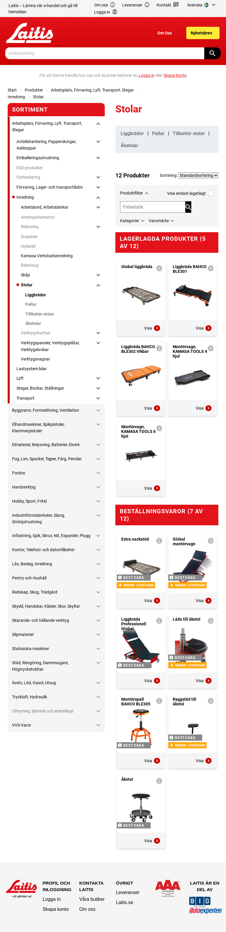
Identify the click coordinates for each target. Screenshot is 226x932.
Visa (152, 328)
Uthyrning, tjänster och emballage (42, 711)
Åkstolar (33, 323)
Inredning (16, 96)
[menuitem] (202, 5)
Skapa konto (56, 909)
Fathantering (28, 177)
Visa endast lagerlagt (190, 193)
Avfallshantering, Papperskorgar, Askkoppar (46, 144)
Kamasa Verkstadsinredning (47, 255)
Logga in (52, 899)
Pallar (30, 304)
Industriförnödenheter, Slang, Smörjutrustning (38, 518)
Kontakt (168, 5)
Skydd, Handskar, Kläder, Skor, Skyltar (46, 606)
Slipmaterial (23, 634)
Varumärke (159, 220)
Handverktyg (24, 487)
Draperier (29, 236)
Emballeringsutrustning (37, 157)
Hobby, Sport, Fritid (29, 501)
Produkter (34, 90)
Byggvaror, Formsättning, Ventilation (45, 410)
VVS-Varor (21, 725)
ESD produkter (29, 167)
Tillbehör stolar (39, 314)
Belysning (30, 226)
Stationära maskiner (30, 648)
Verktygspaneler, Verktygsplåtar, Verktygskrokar (50, 346)
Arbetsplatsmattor (38, 217)
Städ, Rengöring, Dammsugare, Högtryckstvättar (40, 666)
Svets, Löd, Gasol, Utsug (34, 682)
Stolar (38, 96)
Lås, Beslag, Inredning (32, 563)
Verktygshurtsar (36, 332)
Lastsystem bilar (31, 368)
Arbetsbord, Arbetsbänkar (44, 207)
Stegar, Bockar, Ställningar (40, 388)
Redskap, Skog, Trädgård (34, 592)
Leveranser (136, 5)
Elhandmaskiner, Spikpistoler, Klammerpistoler (38, 427)
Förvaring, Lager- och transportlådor (49, 187)
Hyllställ (28, 246)
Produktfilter (131, 193)
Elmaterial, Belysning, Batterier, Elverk (46, 444)
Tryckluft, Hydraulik (29, 697)
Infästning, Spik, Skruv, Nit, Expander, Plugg (51, 535)
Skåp (25, 275)
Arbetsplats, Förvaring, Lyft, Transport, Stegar (92, 90)
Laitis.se (124, 902)
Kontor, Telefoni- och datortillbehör (43, 549)
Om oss (104, 5)
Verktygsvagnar (35, 359)
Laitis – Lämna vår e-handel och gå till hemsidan (49, 8)
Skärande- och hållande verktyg (40, 620)
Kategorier (129, 220)
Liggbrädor (35, 295)
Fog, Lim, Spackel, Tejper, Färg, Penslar (47, 458)
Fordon (18, 473)
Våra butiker (91, 899)
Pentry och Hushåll (29, 578)
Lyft (20, 378)
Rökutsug (30, 265)
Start (12, 90)
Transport (25, 398)
